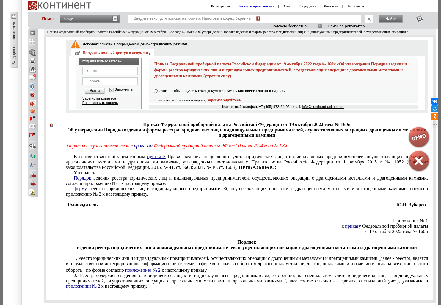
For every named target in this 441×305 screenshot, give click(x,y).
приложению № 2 (143, 270)
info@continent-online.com (323, 107)
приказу (353, 226)
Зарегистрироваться (99, 98)
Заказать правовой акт (256, 6)
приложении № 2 (83, 286)
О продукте (307, 6)
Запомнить (124, 90)
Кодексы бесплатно (289, 26)
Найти (390, 18)
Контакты (331, 6)
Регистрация (220, 6)
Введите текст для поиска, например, (192, 18)
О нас (287, 6)
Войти (95, 91)
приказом (143, 145)
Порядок (82, 177)
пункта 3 (156, 156)
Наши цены (355, 6)
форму (80, 188)
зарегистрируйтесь (224, 100)
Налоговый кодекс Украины (226, 18)
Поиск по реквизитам (346, 26)
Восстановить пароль (100, 103)
